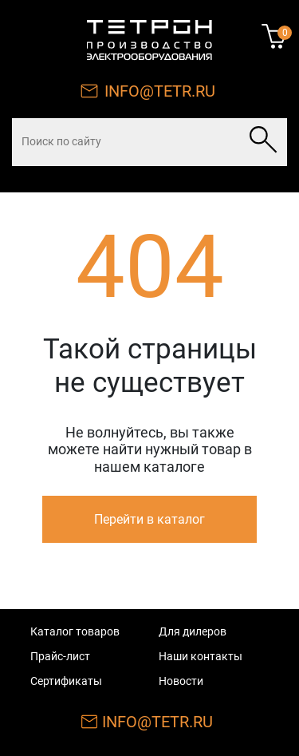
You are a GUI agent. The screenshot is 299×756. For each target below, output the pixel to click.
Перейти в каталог (149, 519)
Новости (181, 681)
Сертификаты (66, 681)
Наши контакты (200, 656)
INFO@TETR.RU (159, 91)
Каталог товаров (75, 631)
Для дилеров (192, 631)
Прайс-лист (60, 656)
